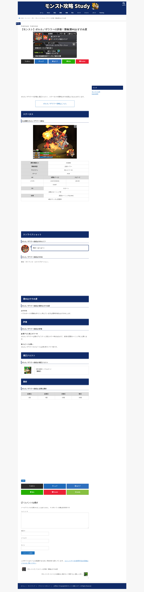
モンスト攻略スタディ (74, 586)
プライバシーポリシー (44, 586)
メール (24, 538)
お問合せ (56, 586)
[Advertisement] (37, 79)
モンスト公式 (96, 92)
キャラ (79, 12)
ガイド (94, 12)
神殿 (67, 12)
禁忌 (55, 12)
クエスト (86, 12)
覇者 (61, 12)
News (48, 12)
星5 (24, 480)
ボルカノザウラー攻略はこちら (55, 104)
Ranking (102, 12)
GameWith (95, 94)
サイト (23, 545)
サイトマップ (31, 586)
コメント (24, 511)
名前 (23, 531)
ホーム (41, 12)
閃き (72, 12)
